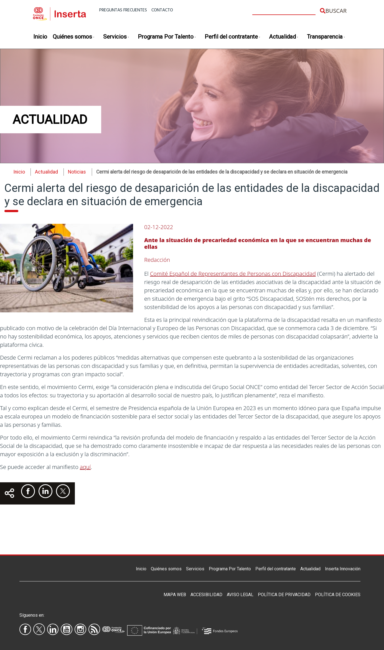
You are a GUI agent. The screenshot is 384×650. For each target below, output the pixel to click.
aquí (85, 467)
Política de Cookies (337, 594)
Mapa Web (175, 594)
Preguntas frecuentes (123, 10)
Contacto (162, 10)
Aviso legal (240, 594)
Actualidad (284, 37)
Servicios (116, 37)
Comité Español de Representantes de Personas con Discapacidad (233, 273)
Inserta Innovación (342, 568)
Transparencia (326, 37)
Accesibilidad (206, 594)
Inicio (40, 36)
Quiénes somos (74, 37)
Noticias (77, 172)
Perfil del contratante (233, 37)
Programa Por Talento (167, 37)
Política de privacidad (284, 594)
